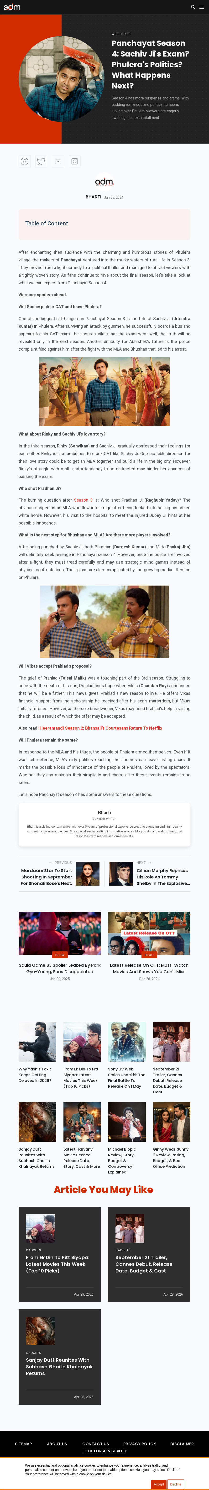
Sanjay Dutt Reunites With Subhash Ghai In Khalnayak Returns (37, 1158)
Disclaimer (182, 1444)
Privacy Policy (139, 1444)
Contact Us (95, 1444)
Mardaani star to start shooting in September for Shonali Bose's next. (46, 876)
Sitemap (23, 1444)
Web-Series (121, 34)
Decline (175, 1484)
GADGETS (33, 1250)
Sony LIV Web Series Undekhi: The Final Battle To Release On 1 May (126, 1077)
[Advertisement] (18, 98)
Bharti (94, 197)
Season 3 (83, 500)
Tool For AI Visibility (104, 1451)
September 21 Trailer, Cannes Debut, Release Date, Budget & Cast (167, 1080)
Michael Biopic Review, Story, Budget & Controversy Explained (122, 1161)
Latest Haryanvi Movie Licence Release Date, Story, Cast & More (81, 1158)
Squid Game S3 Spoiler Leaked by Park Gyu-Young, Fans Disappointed (60, 968)
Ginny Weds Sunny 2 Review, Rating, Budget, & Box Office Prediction (170, 1158)
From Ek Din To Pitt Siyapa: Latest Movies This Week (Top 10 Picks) (81, 1077)
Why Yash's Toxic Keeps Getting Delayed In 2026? (35, 1074)
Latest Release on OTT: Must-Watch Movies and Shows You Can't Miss (149, 968)
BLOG (59, 954)
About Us (57, 1444)
